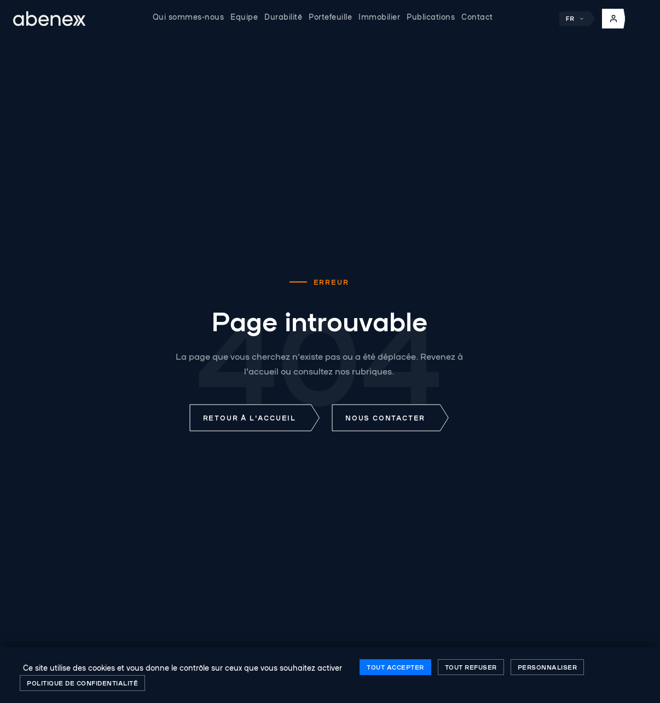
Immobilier (379, 16)
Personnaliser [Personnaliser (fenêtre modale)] (547, 666)
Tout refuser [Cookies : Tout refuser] (471, 666)
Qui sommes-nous (188, 16)
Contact (477, 16)
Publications (431, 16)
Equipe (244, 16)
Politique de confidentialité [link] (82, 682)
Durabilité (283, 16)
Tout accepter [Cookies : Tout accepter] (395, 666)
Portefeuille (330, 16)
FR (575, 19)
